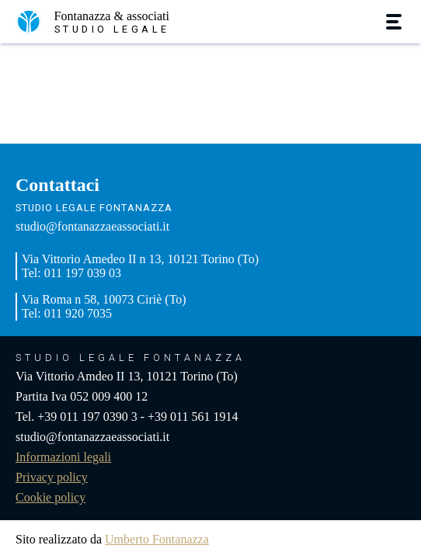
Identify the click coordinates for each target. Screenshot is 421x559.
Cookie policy (50, 497)
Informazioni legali (63, 457)
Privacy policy (52, 477)
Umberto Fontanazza (157, 539)
